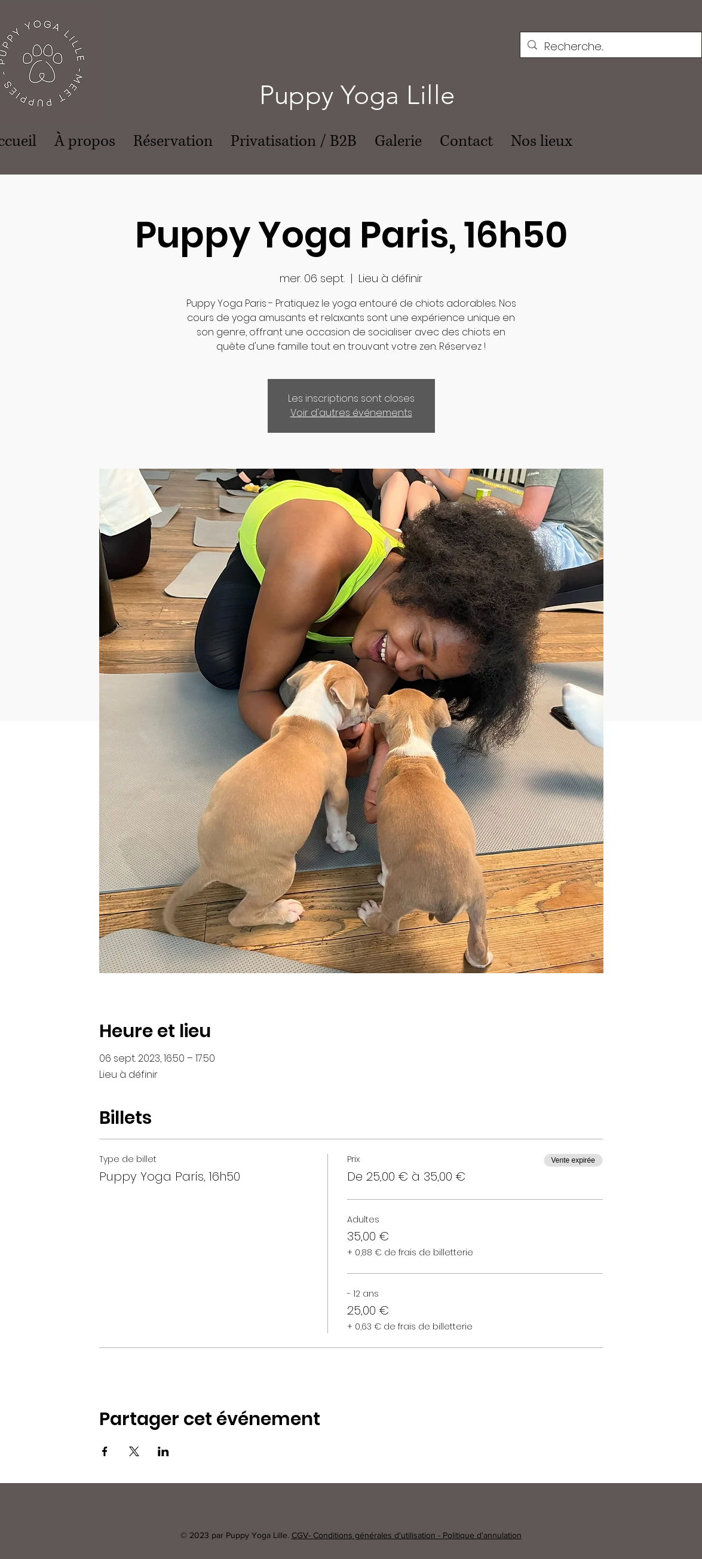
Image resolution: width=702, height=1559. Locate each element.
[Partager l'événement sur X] (134, 1451)
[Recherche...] (610, 46)
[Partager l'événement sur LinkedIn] (163, 1451)
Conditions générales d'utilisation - (378, 1535)
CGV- (302, 1535)
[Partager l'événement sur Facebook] (105, 1451)
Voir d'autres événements (351, 413)
